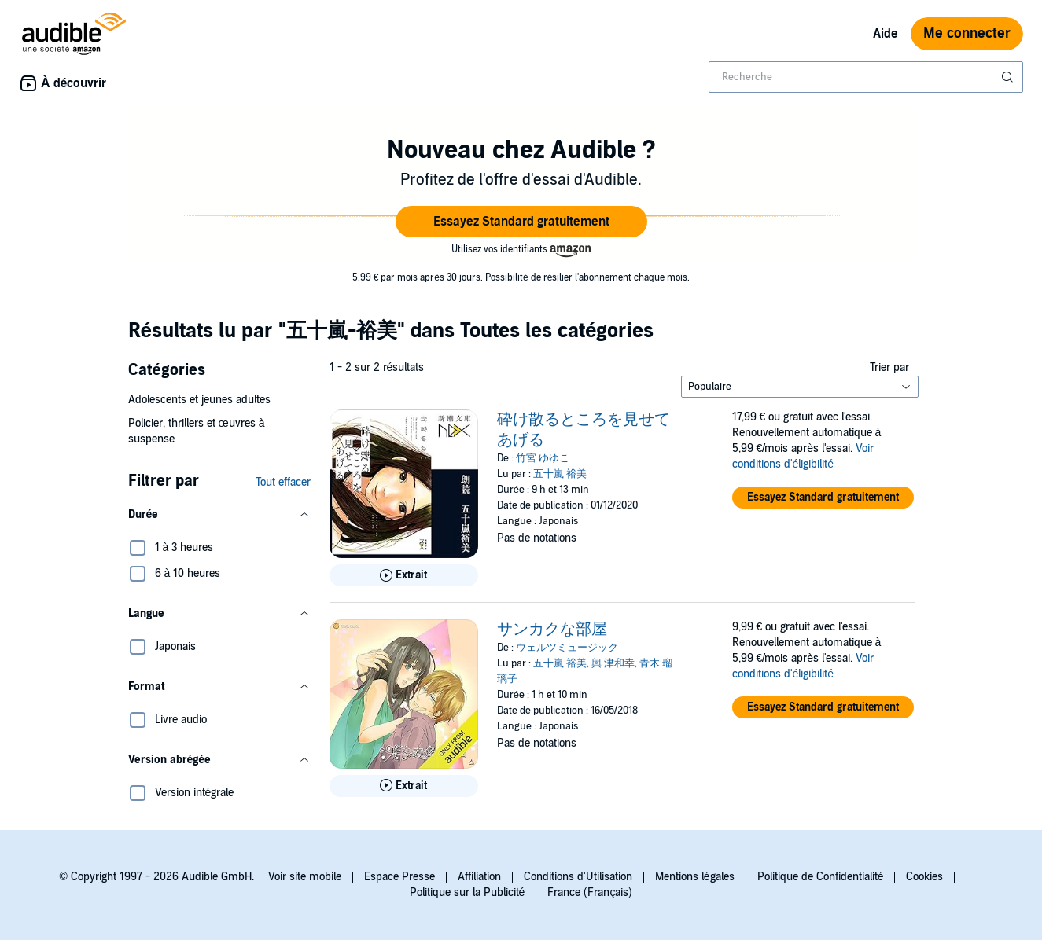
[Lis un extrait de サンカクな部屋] (404, 786)
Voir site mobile (304, 876)
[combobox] (866, 77)
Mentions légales (695, 876)
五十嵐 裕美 (560, 474)
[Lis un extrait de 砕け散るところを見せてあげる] (404, 575)
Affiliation (479, 876)
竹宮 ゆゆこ (542, 458)
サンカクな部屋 (552, 629)
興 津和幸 (613, 663)
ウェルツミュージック (567, 647)
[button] (521, 221)
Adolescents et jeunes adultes (199, 399)
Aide (885, 34)
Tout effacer (283, 482)
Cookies (924, 876)
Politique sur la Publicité (467, 892)
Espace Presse (399, 876)
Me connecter (967, 33)
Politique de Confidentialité (820, 876)
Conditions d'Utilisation (578, 876)
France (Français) (589, 892)
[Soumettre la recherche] (1009, 77)
